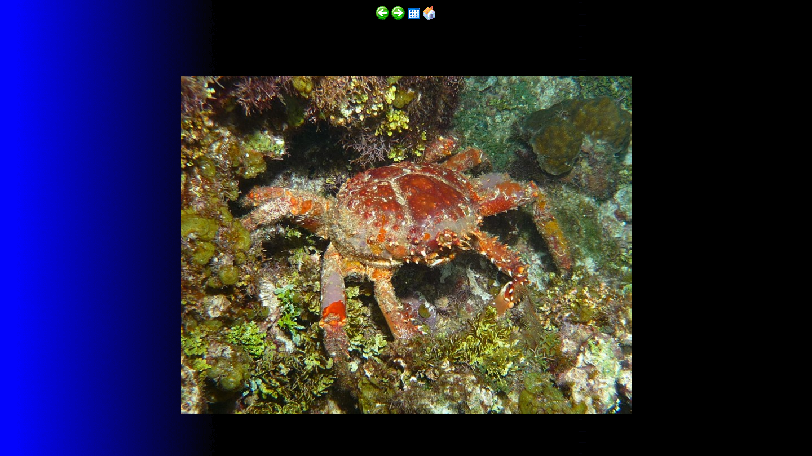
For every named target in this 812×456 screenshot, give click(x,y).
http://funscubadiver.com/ (116, 423)
